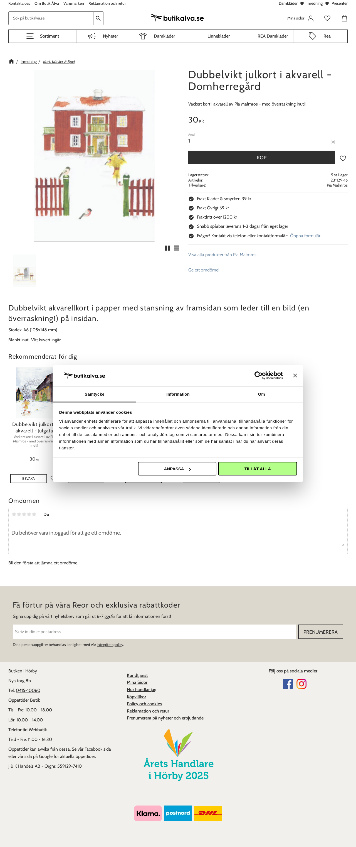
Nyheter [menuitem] (110, 36)
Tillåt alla (257, 468)
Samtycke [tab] (95, 393)
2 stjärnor (18, 514)
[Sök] (98, 18)
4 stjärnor (28, 514)
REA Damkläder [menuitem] (273, 36)
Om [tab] (261, 393)
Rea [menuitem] (327, 36)
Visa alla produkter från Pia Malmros (222, 254)
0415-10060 (28, 690)
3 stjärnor (23, 514)
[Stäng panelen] (295, 376)
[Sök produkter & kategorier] (50, 18)
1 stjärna (13, 514)
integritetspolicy (110, 644)
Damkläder (288, 3)
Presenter (340, 3)
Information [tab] (178, 393)
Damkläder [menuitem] (164, 36)
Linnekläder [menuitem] (218, 36)
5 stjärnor (33, 514)
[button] (42, 36)
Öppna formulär (305, 235)
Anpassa (177, 468)
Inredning (314, 3)
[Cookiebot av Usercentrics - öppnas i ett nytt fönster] (258, 375)
